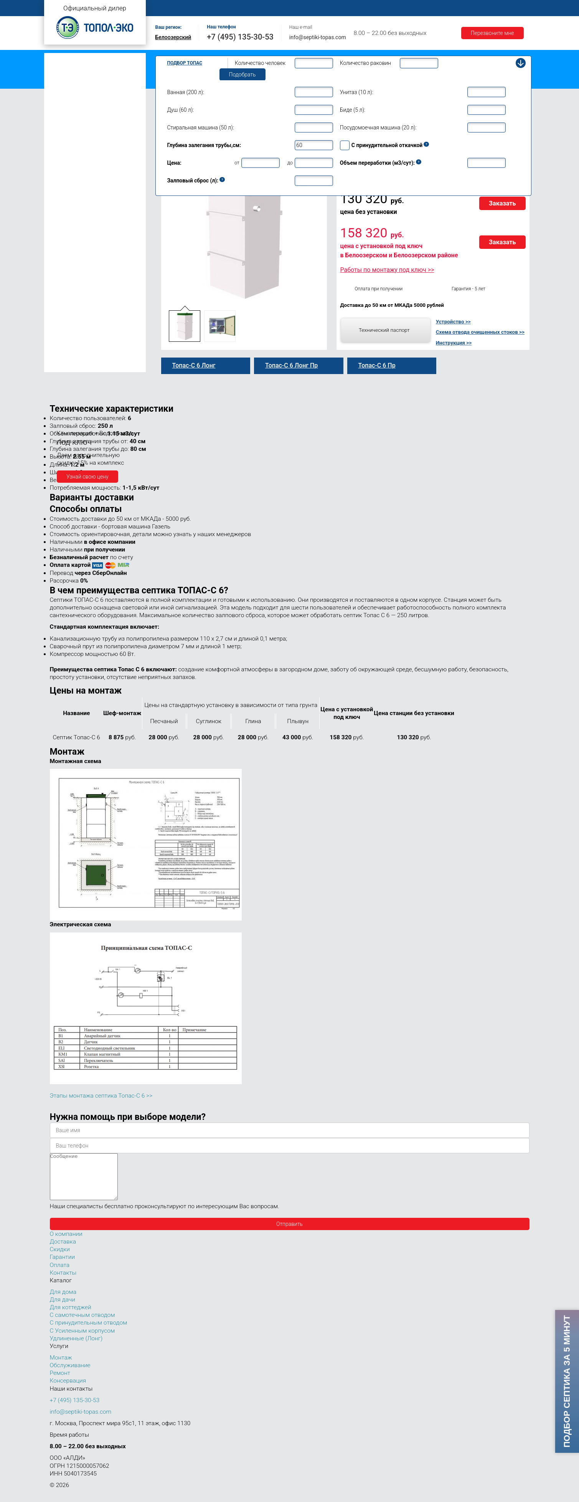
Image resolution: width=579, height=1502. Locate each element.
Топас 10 (63, 241)
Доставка (397, 8)
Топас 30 (63, 298)
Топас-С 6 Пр (73, 165)
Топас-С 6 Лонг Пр (80, 197)
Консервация (68, 1389)
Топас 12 (63, 252)
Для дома (63, 1301)
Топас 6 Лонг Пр (78, 189)
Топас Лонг (62, 94)
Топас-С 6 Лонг (76, 181)
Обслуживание (289, 8)
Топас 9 (61, 230)
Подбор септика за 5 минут (566, 1381)
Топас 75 (63, 331)
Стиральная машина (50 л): (200, 127)
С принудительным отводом (88, 1331)
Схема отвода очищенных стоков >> (480, 332)
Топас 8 (61, 220)
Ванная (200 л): (185, 92)
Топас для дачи (67, 105)
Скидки (60, 1258)
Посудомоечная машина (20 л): (378, 127)
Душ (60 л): (180, 110)
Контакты (502, 8)
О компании (207, 8)
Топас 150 (64, 366)
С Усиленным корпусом (82, 1339)
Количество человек (260, 63)
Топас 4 (61, 117)
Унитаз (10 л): (356, 92)
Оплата (363, 8)
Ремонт (330, 8)
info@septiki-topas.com (317, 37)
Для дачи (62, 1308)
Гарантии (435, 8)
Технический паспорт (384, 330)
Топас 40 (63, 309)
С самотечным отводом (82, 1324)
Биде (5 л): (352, 110)
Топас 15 (63, 263)
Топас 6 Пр (71, 157)
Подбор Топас (185, 63)
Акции (468, 8)
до (290, 163)
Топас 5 (61, 128)
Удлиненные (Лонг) (76, 1347)
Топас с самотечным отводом (85, 58)
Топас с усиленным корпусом (85, 82)
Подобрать (242, 74)
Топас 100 (64, 355)
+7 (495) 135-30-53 (240, 36)
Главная (168, 8)
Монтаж (246, 8)
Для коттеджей (70, 1316)
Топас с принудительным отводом (91, 70)
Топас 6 (61, 139)
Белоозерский (173, 37)
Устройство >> (453, 321)
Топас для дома (67, 208)
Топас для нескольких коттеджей (89, 276)
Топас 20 (63, 287)
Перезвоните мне (492, 33)
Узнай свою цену (87, 477)
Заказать (502, 203)
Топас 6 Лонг (74, 173)
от (236, 163)
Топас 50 (63, 320)
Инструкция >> (454, 342)
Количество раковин (365, 63)
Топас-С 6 (70, 149)
